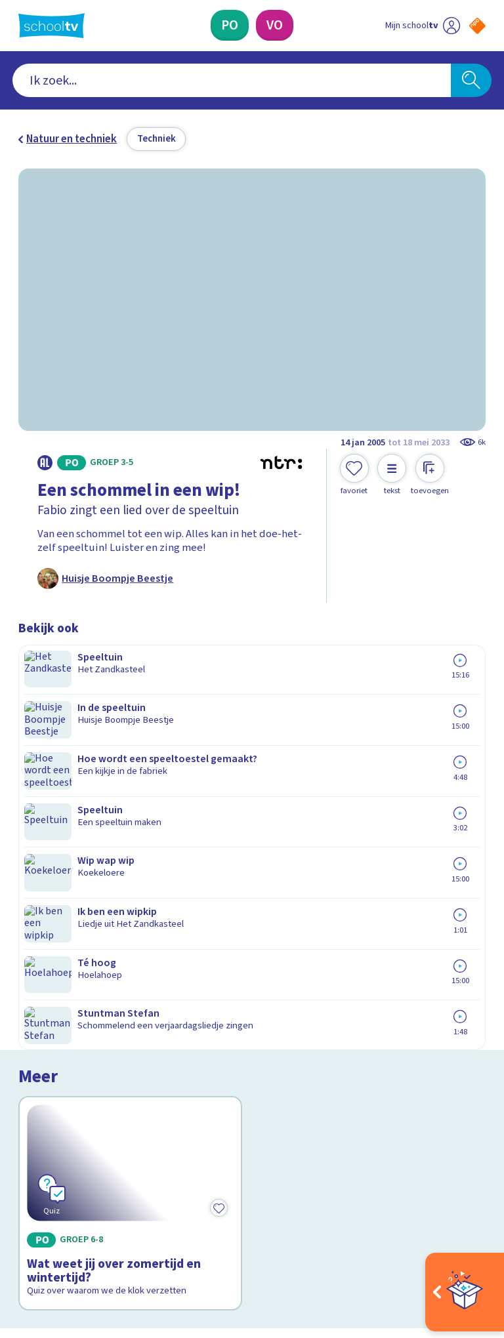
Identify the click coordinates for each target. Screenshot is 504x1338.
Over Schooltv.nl (65, 1039)
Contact (41, 1001)
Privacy (39, 1058)
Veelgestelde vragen (77, 1020)
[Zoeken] (471, 81)
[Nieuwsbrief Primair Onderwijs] (369, 1065)
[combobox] (232, 81)
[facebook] (24, 1217)
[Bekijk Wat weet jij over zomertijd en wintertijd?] (130, 769)
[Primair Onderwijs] (230, 25)
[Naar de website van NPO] (477, 26)
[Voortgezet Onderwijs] (274, 25)
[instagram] (53, 1217)
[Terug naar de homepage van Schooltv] (51, 25)
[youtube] (111, 1217)
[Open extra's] (464, 1292)
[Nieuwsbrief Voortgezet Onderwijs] (369, 1108)
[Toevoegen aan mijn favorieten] (354, 475)
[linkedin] (82, 1217)
